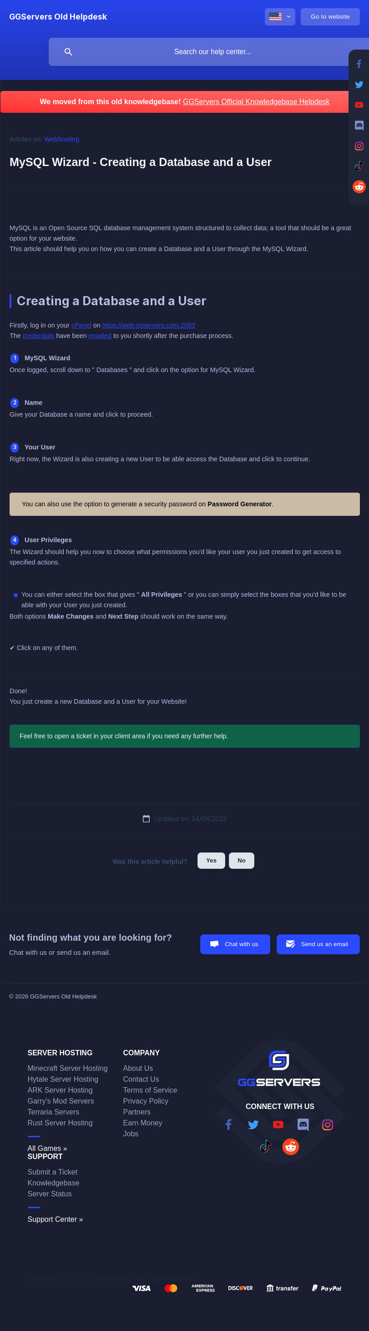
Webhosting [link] (62, 139)
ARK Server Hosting (60, 1090)
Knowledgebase (54, 1183)
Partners (137, 1112)
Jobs (131, 1134)
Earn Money (142, 1123)
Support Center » (55, 1219)
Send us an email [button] (324, 944)
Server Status (50, 1194)
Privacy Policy (146, 1101)
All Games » (47, 1148)
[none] (58, 16)
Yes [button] (211, 860)
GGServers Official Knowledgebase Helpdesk (256, 102)
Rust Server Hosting (60, 1123)
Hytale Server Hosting (63, 1079)
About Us (138, 1068)
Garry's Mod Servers (61, 1101)
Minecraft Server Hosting (68, 1068)
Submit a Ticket (52, 1172)
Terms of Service (150, 1090)
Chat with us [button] (241, 944)
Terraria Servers (54, 1112)
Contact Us (141, 1079)
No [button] (242, 860)
